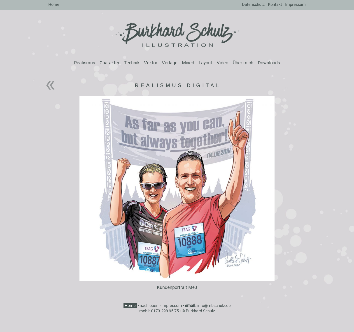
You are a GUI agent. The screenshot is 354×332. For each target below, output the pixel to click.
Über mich (243, 62)
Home (53, 4)
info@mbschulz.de (214, 305)
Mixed (188, 62)
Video (222, 62)
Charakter (109, 62)
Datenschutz (253, 4)
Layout (205, 62)
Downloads (269, 62)
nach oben (149, 305)
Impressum (295, 4)
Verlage (169, 62)
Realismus (84, 62)
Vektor (150, 62)
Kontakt (275, 4)
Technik (132, 62)
